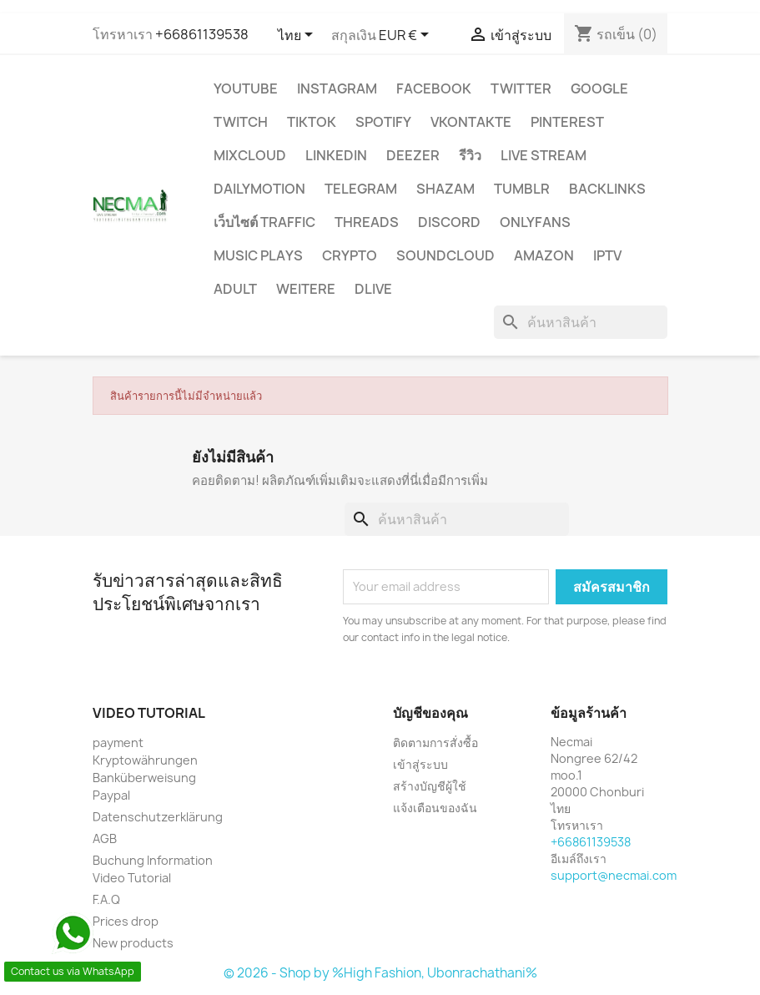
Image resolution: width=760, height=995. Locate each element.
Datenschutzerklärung (158, 817)
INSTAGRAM (337, 88)
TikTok (311, 122)
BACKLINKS (607, 188)
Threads (367, 222)
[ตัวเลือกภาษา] (298, 36)
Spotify (383, 122)
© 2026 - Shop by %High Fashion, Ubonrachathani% (380, 973)
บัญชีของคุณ (430, 713)
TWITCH (241, 122)
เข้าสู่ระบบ (420, 764)
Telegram (361, 188)
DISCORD (449, 222)
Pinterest (567, 122)
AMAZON (544, 255)
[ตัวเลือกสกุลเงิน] (407, 36)
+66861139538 (202, 34)
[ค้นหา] (580, 322)
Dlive (373, 289)
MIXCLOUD (250, 155)
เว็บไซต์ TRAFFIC (264, 222)
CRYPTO (349, 255)
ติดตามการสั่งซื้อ (435, 742)
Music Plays (258, 255)
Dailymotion (259, 188)
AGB (105, 838)
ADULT (235, 289)
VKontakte (470, 122)
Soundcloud (445, 255)
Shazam (445, 188)
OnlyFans (535, 222)
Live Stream (543, 155)
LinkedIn (336, 155)
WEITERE (305, 289)
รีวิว (470, 155)
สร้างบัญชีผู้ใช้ (429, 786)
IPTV (607, 255)
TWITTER (521, 88)
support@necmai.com (614, 875)
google (599, 88)
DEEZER (413, 155)
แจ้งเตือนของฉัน (435, 808)
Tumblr (522, 188)
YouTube (246, 88)
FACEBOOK (433, 88)
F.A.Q (106, 899)
